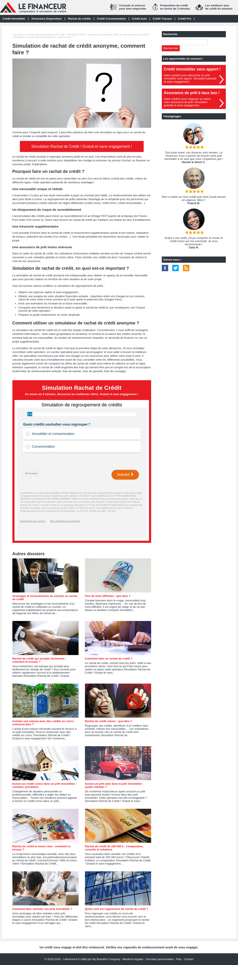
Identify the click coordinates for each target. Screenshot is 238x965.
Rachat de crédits (79, 18)
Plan (178, 959)
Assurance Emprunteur (46, 18)
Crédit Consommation (111, 18)
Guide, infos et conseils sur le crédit (45, 34)
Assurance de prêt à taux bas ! (192, 93)
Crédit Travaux (162, 18)
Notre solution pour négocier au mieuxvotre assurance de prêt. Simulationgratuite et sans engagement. (187, 102)
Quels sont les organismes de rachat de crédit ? (116, 909)
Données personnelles (159, 959)
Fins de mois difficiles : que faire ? (107, 596)
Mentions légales (133, 959)
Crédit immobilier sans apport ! (192, 69)
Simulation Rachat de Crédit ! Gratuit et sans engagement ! (81, 146)
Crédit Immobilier (14, 18)
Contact (189, 959)
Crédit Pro (184, 18)
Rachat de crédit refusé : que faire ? (108, 721)
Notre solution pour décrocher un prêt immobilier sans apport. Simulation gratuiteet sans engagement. (190, 78)
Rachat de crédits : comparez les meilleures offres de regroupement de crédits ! (108, 34)
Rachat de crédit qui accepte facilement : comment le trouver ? (39, 660)
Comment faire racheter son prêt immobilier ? (42, 909)
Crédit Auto (139, 18)
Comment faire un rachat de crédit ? (109, 658)
